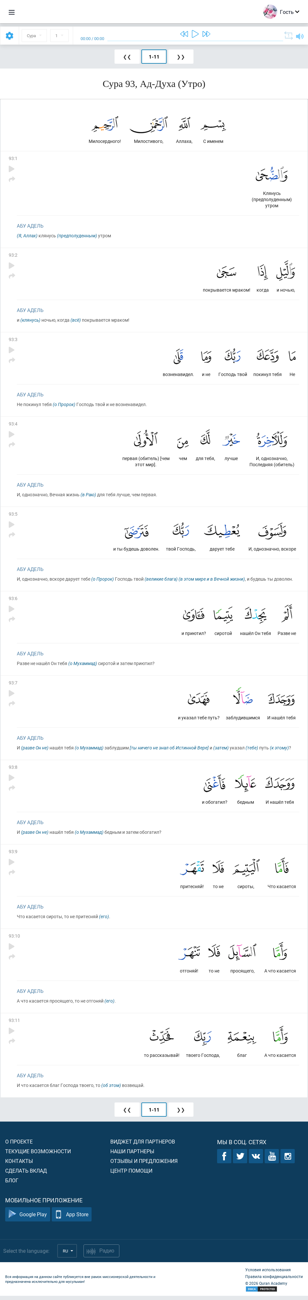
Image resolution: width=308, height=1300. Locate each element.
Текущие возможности (38, 1155)
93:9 (13, 855)
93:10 (14, 939)
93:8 (13, 770)
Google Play (27, 1219)
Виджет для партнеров (142, 1145)
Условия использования (268, 1273)
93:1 (13, 159)
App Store (71, 1219)
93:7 (13, 685)
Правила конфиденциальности (274, 1280)
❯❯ (181, 56)
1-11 (154, 56)
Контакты (19, 1165)
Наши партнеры (132, 1155)
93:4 (13, 425)
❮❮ (127, 56)
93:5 (13, 516)
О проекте (19, 1145)
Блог (11, 1184)
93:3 (13, 340)
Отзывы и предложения (144, 1165)
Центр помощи (131, 1174)
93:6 (13, 600)
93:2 (13, 255)
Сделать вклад (26, 1174)
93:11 (14, 1024)
